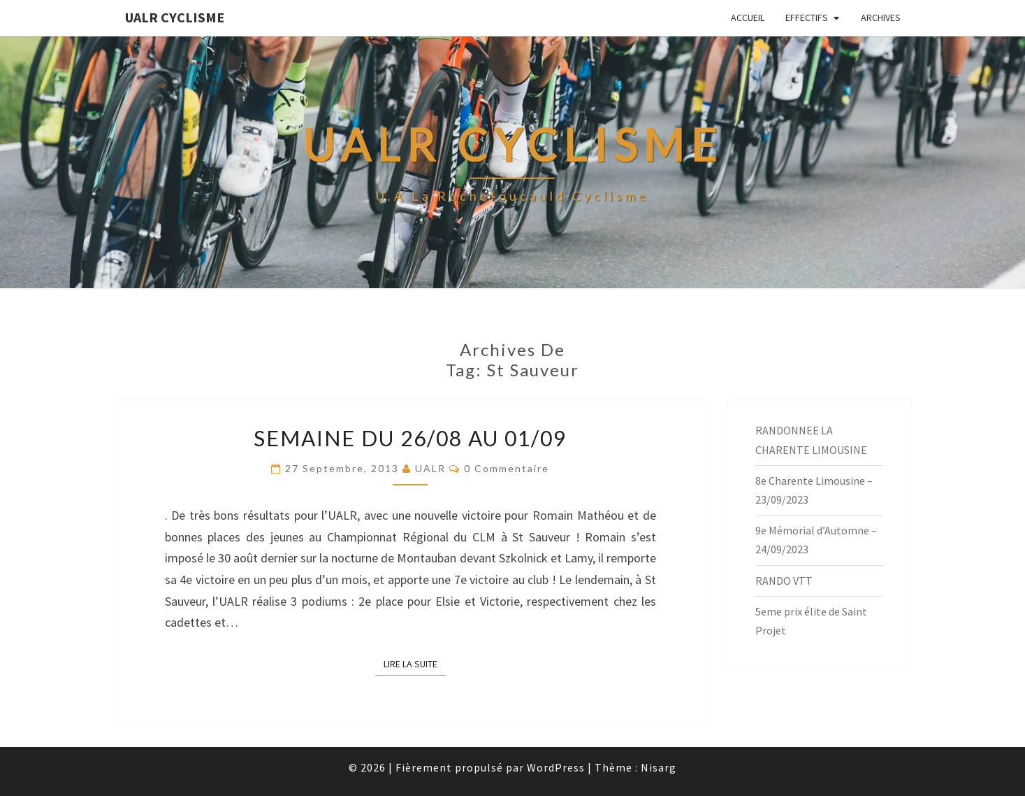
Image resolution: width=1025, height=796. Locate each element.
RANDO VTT (784, 581)
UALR (430, 468)
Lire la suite (415, 663)
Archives (881, 17)
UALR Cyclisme (174, 17)
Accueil (747, 17)
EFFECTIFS (806, 17)
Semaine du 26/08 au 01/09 (410, 437)
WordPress (556, 767)
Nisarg (658, 767)
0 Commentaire (506, 468)
